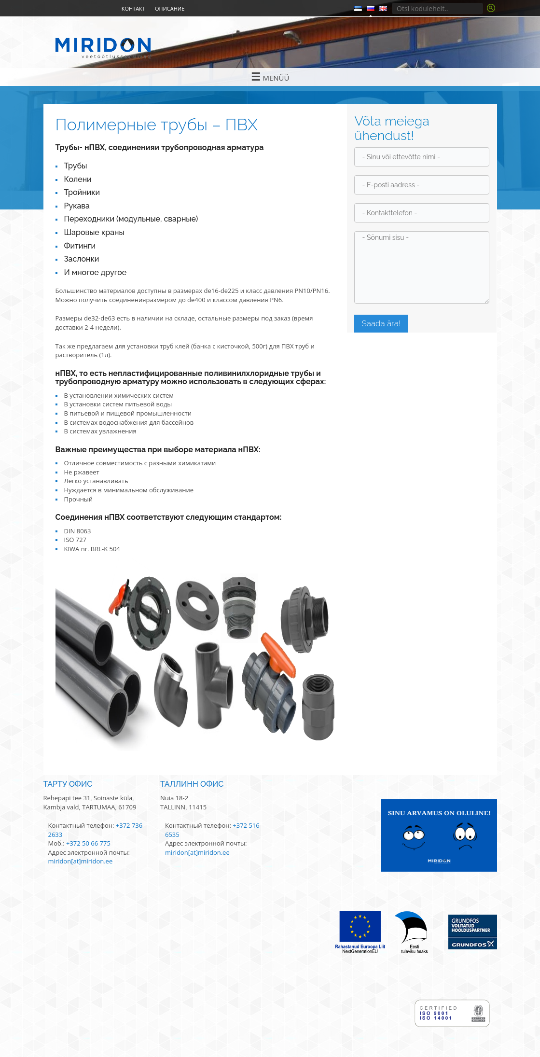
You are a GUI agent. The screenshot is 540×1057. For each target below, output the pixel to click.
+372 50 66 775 (88, 843)
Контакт (133, 8)
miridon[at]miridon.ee (80, 861)
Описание (169, 8)
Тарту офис (68, 784)
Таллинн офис (191, 784)
